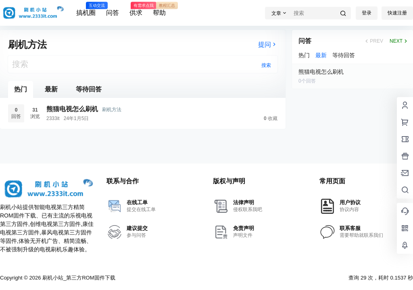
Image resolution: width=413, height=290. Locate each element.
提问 (267, 44)
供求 (135, 9)
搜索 (266, 65)
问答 (112, 12)
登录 (366, 13)
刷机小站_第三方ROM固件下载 (78, 278)
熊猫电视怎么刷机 (72, 109)
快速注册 (397, 13)
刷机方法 (111, 109)
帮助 (159, 9)
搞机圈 (86, 9)
